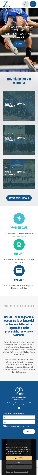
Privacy (27, 426)
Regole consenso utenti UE (21, 472)
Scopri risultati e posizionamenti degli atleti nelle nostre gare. (19, 251)
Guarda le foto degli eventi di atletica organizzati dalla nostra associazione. (19, 277)
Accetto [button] (19, 458)
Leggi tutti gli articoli (19, 198)
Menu (25, 4)
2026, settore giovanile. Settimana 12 (15, 138)
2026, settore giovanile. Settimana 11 (15, 173)
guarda (19, 44)
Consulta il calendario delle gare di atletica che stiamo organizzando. (19, 225)
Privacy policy (9, 472)
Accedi (33, 4)
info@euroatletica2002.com (19, 405)
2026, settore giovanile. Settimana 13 (15, 104)
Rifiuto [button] (19, 462)
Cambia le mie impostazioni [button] (19, 467)
